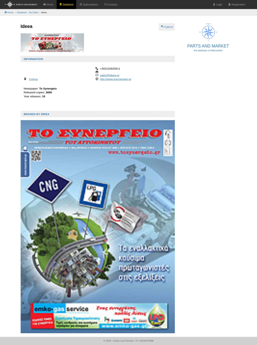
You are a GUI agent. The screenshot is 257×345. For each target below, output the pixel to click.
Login (217, 4)
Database (66, 4)
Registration (236, 4)
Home (48, 4)
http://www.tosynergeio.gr (115, 79)
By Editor (34, 12)
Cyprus (167, 26)
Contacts (110, 4)
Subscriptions (89, 4)
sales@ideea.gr (109, 75)
